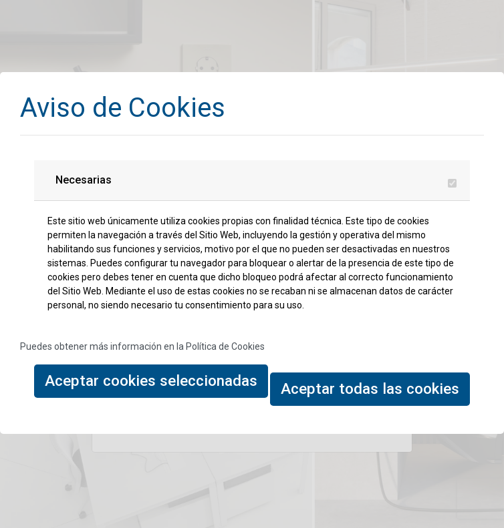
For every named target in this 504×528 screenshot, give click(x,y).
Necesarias (83, 180)
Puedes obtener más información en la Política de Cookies (142, 346)
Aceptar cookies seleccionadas (151, 380)
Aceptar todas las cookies (370, 388)
